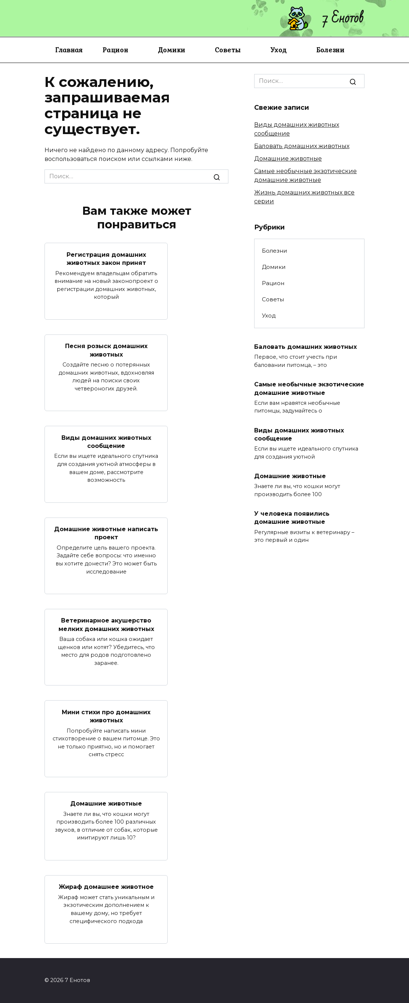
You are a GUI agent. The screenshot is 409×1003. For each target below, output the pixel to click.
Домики (172, 50)
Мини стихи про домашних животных (106, 715)
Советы (228, 50)
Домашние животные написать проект (106, 533)
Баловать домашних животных (301, 146)
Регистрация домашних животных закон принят (106, 258)
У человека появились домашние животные (292, 517)
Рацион (115, 50)
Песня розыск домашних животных (106, 350)
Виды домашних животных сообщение (106, 441)
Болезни (330, 50)
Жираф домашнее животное (106, 886)
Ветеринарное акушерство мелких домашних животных (106, 624)
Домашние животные (106, 803)
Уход (278, 50)
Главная (68, 50)
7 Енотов (343, 18)
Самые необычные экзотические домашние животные (309, 388)
